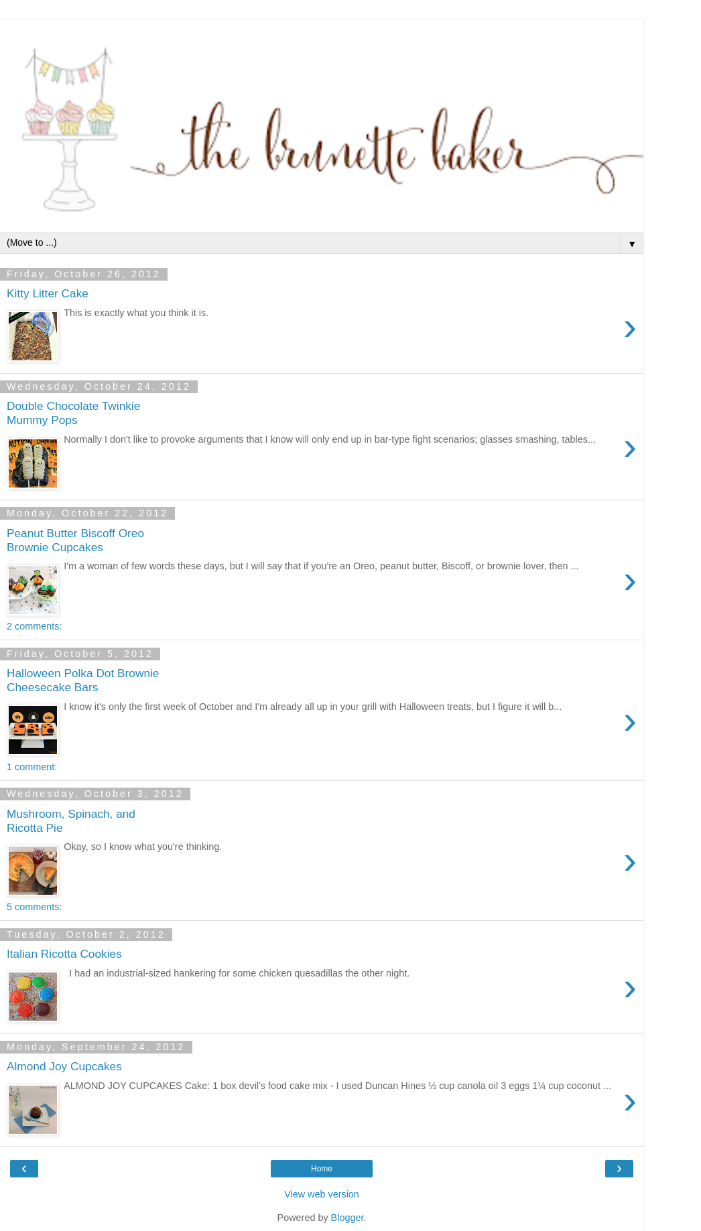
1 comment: (32, 767)
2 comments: (34, 626)
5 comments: (34, 906)
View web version (321, 1194)
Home (321, 1168)
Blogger (347, 1217)
